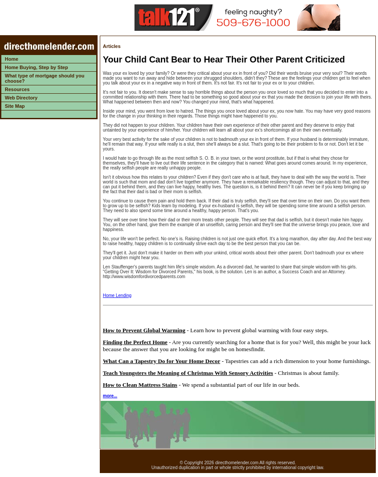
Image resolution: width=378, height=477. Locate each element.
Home (11, 59)
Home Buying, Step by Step (36, 67)
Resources (17, 89)
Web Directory (21, 97)
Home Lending (117, 295)
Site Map (15, 106)
